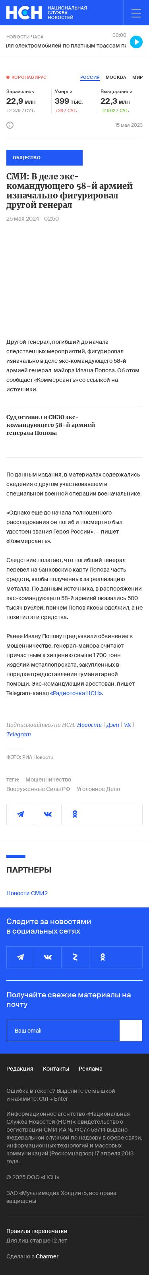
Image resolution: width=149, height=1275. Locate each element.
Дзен (112, 724)
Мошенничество (48, 779)
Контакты (56, 1068)
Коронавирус (29, 77)
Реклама (91, 1068)
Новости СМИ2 (27, 893)
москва (116, 77)
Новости (89, 724)
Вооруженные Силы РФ (38, 789)
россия (90, 77)
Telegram (18, 734)
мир (137, 77)
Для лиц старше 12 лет (36, 1240)
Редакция (19, 1068)
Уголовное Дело (98, 789)
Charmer (47, 1256)
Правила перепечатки (37, 1231)
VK (127, 724)
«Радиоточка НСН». (76, 693)
